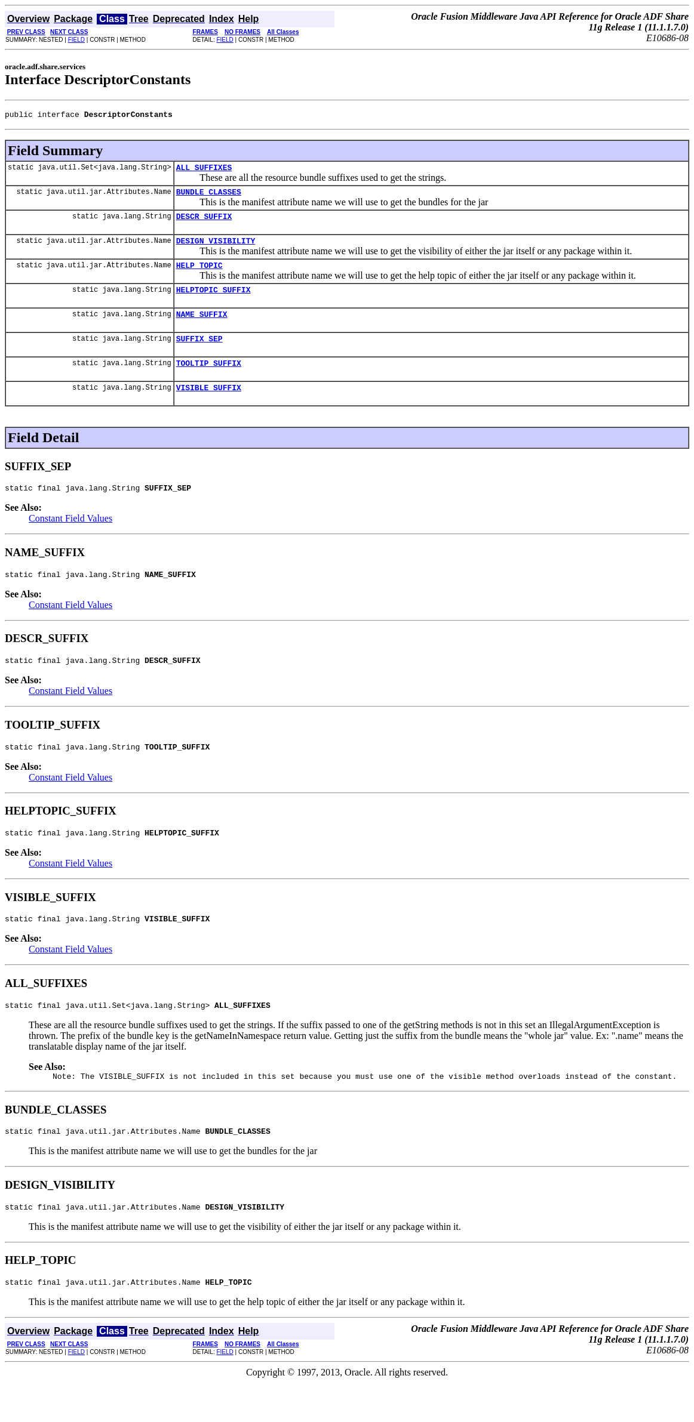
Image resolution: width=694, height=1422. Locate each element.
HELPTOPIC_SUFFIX (213, 302)
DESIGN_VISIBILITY (216, 249)
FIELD (76, 39)
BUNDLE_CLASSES (208, 197)
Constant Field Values (70, 540)
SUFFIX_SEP (199, 354)
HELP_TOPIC (199, 275)
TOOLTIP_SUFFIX (208, 380)
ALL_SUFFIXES (204, 170)
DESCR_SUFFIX (204, 223)
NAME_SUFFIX (202, 328)
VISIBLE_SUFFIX (208, 407)
